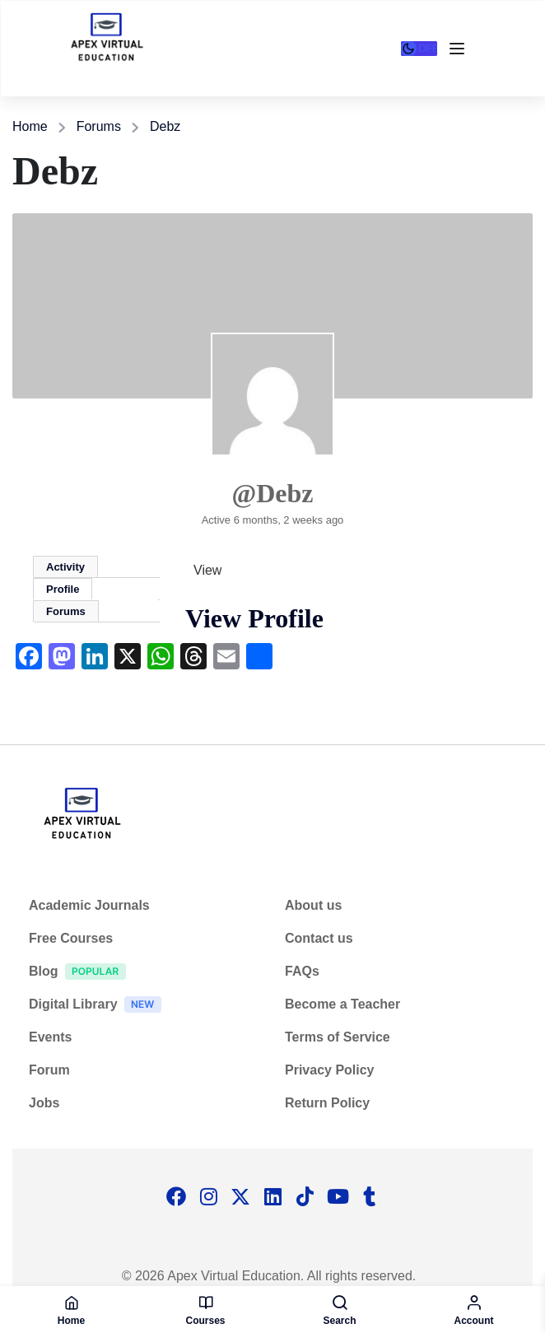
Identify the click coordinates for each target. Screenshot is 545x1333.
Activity (65, 567)
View (207, 570)
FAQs (302, 971)
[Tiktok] (304, 1197)
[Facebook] (176, 1197)
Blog (81, 973)
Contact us (319, 938)
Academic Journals (89, 905)
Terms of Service (337, 1037)
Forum (49, 1070)
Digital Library (99, 1006)
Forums (99, 126)
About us (313, 905)
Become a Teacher (342, 1004)
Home (30, 126)
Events (50, 1037)
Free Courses (71, 938)
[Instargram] (208, 1197)
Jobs (44, 1103)
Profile (62, 589)
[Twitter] (240, 1197)
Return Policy (327, 1103)
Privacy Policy (330, 1070)
